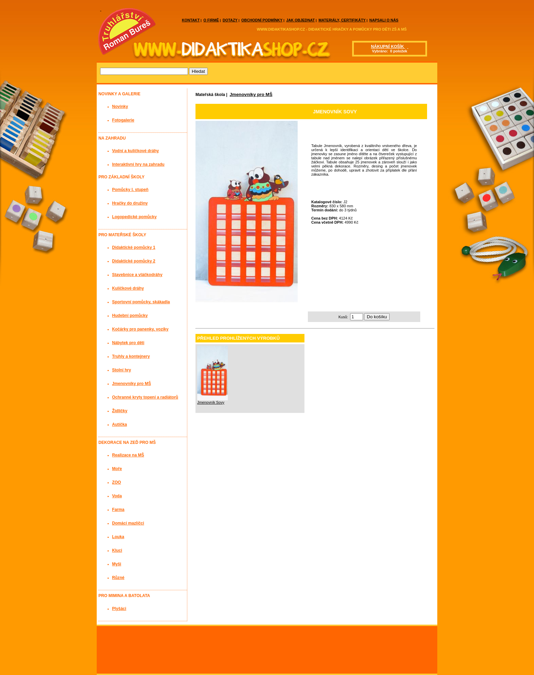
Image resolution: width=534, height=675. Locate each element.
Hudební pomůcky (130, 315)
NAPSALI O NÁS (384, 20)
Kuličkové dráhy (128, 288)
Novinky (120, 106)
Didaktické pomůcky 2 (133, 261)
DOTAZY (230, 20)
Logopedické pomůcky (134, 216)
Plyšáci (119, 608)
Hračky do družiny (130, 203)
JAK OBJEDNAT (300, 20)
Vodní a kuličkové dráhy (135, 150)
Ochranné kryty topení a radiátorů (145, 397)
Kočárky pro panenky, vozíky (140, 329)
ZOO (116, 482)
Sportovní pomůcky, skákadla (141, 302)
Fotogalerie (123, 120)
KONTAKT (191, 20)
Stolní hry (121, 370)
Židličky (119, 410)
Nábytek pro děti (128, 342)
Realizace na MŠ (128, 455)
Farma (118, 509)
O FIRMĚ (211, 20)
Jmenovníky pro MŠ (251, 94)
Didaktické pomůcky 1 (133, 247)
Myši (116, 564)
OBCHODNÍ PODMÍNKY (262, 20)
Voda (117, 496)
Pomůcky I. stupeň (130, 189)
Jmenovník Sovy (210, 402)
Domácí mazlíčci (128, 523)
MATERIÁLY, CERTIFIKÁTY (341, 20)
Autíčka (119, 424)
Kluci (117, 550)
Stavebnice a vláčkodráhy (137, 274)
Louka (118, 536)
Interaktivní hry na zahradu (138, 164)
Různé (118, 577)
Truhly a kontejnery (131, 356)
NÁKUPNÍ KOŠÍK (388, 46)
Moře (117, 468)
